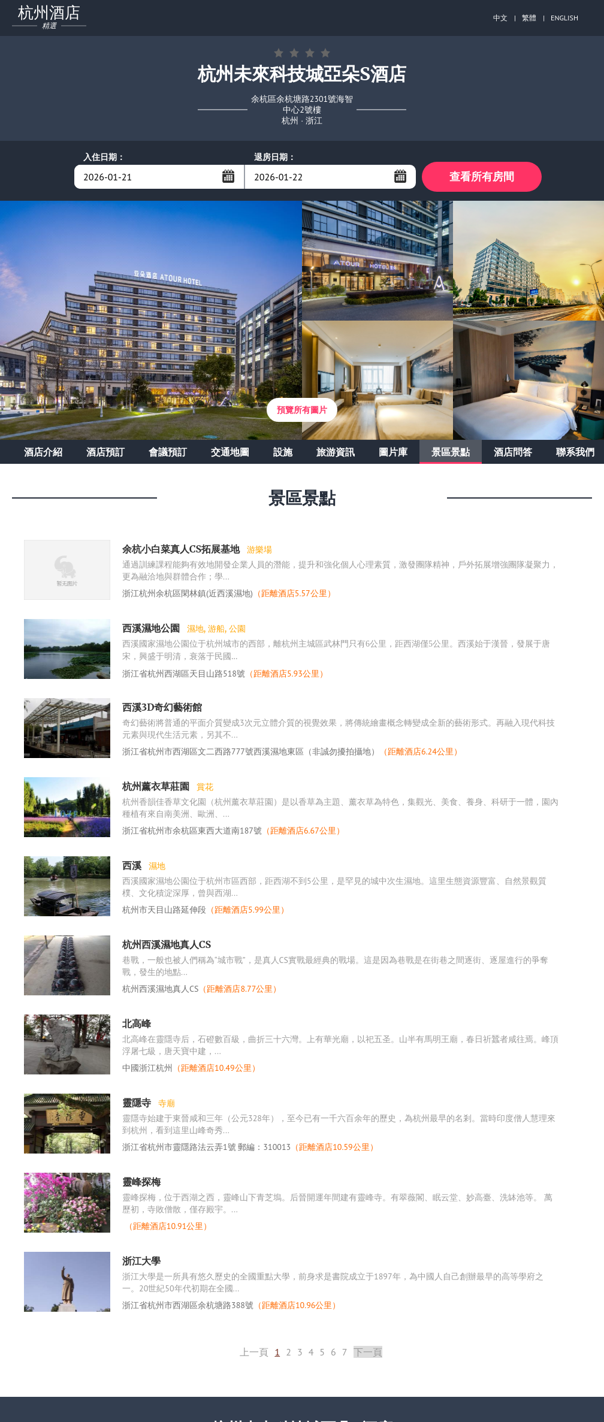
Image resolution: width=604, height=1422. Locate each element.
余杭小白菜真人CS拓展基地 (182, 549)
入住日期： (104, 157)
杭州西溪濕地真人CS (166, 944)
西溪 (133, 865)
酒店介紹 (43, 452)
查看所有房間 (481, 176)
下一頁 (368, 1352)
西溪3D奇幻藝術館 (162, 707)
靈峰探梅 (141, 1182)
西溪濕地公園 (152, 628)
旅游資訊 (335, 452)
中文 (500, 17)
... (228, 176)
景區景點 (450, 452)
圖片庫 (393, 452)
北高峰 (136, 1023)
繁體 (529, 17)
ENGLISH (564, 17)
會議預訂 (168, 452)
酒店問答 (513, 452)
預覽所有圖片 (302, 409)
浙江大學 (141, 1261)
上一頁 (254, 1352)
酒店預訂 (105, 452)
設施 (282, 452)
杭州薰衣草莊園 (157, 786)
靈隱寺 (137, 1103)
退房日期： (275, 157)
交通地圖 (230, 452)
